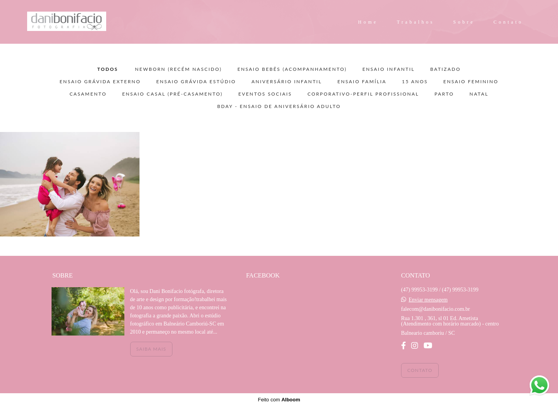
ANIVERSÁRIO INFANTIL (286, 81)
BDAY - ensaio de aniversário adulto (279, 106)
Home (368, 22)
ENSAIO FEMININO (470, 81)
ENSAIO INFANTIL (388, 69)
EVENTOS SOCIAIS (265, 94)
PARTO (444, 94)
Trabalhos (415, 22)
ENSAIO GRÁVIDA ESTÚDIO (196, 81)
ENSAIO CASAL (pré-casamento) (172, 94)
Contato (509, 22)
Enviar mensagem (428, 300)
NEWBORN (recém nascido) (178, 69)
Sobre (464, 22)
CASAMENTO (88, 94)
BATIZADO (445, 69)
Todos (107, 69)
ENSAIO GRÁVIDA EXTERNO (100, 81)
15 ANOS (415, 81)
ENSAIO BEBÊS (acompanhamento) (292, 69)
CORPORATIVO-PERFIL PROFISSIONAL (363, 94)
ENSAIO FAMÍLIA (362, 81)
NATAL (479, 94)
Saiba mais (151, 349)
